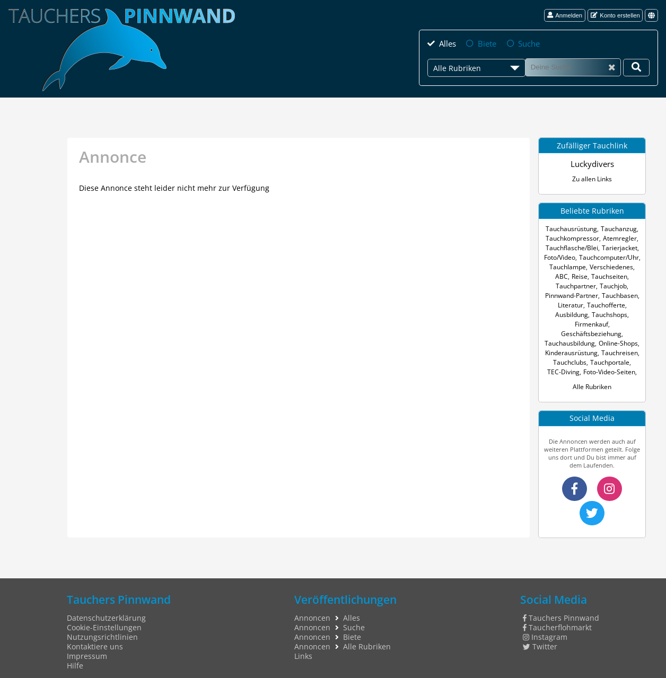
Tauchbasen (577, 294)
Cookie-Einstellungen (104, 615)
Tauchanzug (617, 228)
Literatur (610, 294)
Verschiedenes (603, 266)
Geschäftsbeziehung (591, 323)
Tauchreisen (618, 342)
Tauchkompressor (574, 237)
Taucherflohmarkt (557, 615)
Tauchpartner (618, 275)
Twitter (540, 634)
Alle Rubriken (592, 376)
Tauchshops (573, 314)
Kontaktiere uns (95, 634)
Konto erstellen (615, 15)
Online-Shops (617, 333)
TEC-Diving (565, 361)
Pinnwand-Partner (606, 285)
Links (303, 644)
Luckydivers (592, 163)
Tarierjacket (617, 247)
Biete (486, 43)
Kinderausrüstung (573, 342)
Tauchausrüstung (573, 228)
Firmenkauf (610, 314)
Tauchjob (563, 285)
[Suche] (573, 66)
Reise (552, 275)
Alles (447, 43)
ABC (631, 266)
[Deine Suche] (636, 66)
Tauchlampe (562, 266)
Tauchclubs (571, 352)
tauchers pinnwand (561, 672)
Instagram (545, 625)
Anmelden (565, 15)
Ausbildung (610, 304)
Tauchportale (608, 352)
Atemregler (618, 237)
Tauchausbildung (570, 333)
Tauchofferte (573, 304)
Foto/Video (561, 256)
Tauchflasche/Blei (573, 247)
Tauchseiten (579, 275)
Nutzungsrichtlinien (102, 625)
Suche (527, 43)
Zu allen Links (592, 178)
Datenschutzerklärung (106, 606)
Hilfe (75, 653)
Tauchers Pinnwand (561, 606)
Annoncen (312, 606)
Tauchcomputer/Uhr (609, 256)
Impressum (87, 644)
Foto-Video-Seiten (608, 361)
